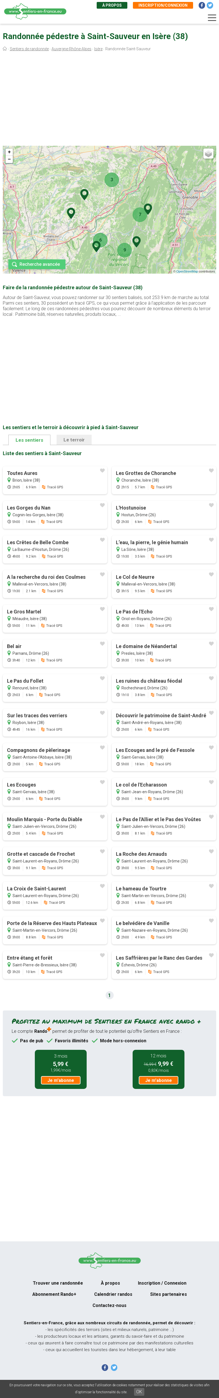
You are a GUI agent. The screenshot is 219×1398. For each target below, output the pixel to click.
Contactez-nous (109, 1305)
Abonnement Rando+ (54, 1294)
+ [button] (9, 152)
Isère (98, 49)
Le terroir (74, 440)
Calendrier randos (113, 1294)
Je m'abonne (60, 1080)
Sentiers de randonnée (29, 49)
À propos (112, 5)
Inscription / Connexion (162, 1283)
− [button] (9, 159)
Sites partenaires (168, 1294)
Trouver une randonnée (58, 1283)
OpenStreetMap (187, 271)
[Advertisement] (109, 100)
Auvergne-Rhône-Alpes (71, 49)
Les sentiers (29, 440)
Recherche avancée (40, 264)
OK (139, 1391)
